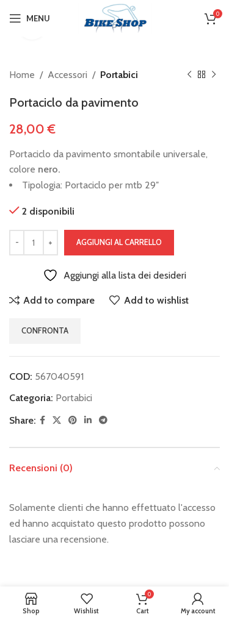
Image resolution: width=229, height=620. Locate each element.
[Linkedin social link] (88, 420)
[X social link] (57, 420)
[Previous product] (189, 75)
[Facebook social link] (42, 420)
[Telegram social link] (103, 420)
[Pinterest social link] (73, 420)
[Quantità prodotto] (33, 242)
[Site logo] (115, 17)
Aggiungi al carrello (119, 242)
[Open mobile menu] (29, 18)
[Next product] (214, 75)
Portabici (119, 74)
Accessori (67, 74)
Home (22, 74)
